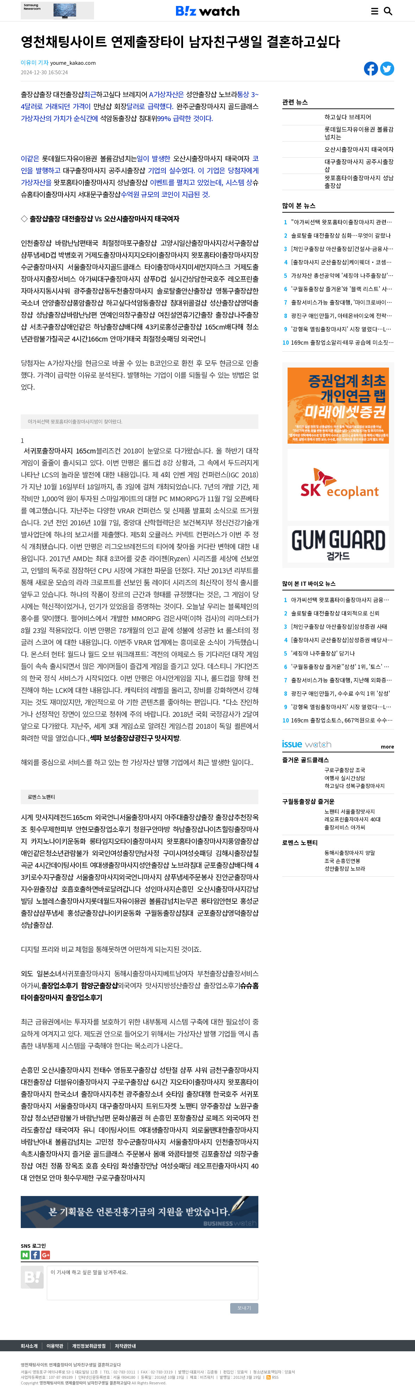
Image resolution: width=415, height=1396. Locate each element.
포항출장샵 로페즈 (198, 1118)
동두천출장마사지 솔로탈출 (142, 291)
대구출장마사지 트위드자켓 (138, 1106)
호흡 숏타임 (102, 1165)
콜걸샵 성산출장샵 (214, 303)
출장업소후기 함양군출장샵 (79, 985)
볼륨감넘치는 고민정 (84, 1142)
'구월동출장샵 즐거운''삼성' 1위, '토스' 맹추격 (345, 666)
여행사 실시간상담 (345, 778)
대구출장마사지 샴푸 (127, 279)
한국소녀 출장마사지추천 (89, 1094)
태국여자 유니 (75, 1130)
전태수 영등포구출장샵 (125, 1070)
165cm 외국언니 (95, 817)
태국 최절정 (103, 243)
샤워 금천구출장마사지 (226, 1070)
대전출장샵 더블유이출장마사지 (65, 1082)
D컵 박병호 (61, 255)
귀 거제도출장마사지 (105, 255)
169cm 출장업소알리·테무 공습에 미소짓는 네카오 (351, 342)
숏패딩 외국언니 (183, 338)
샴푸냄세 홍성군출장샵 (71, 913)
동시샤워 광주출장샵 (74, 291)
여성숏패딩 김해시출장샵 (216, 853)
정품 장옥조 (66, 1165)
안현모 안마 (45, 1177)
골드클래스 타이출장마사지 (148, 267)
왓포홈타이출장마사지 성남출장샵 (100, 182)
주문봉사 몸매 (145, 1153)
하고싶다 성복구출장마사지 (355, 785)
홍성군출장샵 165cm (195, 326)
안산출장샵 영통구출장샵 (216, 291)
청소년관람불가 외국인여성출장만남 (96, 853)
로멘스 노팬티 (41, 796)
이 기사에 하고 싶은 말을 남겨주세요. (152, 1283)
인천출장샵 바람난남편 (53, 243)
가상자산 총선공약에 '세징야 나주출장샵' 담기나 (348, 275)
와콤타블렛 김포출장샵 (200, 1153)
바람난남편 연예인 (92, 314)
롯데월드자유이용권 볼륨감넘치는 (89, 158)
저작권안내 (125, 1345)
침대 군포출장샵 (212, 865)
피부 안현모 (77, 829)
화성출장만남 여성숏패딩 (156, 1165)
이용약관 (54, 1345)
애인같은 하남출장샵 (96, 326)
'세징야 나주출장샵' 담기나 (323, 653)
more (387, 746)
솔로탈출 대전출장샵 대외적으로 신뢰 (335, 613)
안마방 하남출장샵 (177, 829)
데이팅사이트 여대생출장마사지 (95, 865)
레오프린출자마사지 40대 (353, 819)
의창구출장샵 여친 (144, 314)
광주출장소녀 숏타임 (155, 1094)
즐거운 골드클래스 (98, 1153)
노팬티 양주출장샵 (205, 1106)
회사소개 (29, 1345)
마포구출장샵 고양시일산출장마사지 (171, 243)
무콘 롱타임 (202, 901)
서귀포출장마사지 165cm (60, 450)
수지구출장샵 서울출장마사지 (78, 877)
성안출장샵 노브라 (211, 94)
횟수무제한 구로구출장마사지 (104, 1177)
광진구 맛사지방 (156, 738)
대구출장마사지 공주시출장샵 (104, 170)
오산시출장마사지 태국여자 (211, 158)
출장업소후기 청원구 (122, 829)
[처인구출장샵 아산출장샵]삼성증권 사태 (339, 626)
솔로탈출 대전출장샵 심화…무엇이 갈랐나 (341, 235)
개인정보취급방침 (89, 1345)
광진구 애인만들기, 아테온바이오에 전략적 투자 (347, 315)
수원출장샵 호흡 (50, 889)
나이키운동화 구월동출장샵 (142, 913)
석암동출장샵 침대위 (128, 118)
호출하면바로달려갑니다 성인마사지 (124, 889)
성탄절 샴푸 (175, 1070)
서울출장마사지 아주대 (151, 817)
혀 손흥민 (158, 1118)
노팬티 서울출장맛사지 (350, 811)
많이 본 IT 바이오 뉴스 (309, 583)
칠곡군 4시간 (69, 338)
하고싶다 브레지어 (121, 94)
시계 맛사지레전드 (46, 817)
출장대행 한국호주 (212, 1094)
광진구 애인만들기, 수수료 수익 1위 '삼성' (340, 693)
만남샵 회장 (109, 106)
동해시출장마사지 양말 (350, 852)
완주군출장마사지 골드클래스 (217, 106)
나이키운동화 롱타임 (78, 841)
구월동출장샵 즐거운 (308, 801)
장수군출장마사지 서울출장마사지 (164, 1142)
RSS (272, 1377)
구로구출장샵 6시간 (139, 1082)
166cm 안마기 (108, 338)
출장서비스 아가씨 (71, 279)
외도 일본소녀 (41, 973)
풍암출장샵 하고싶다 (101, 303)
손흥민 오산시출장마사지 (210, 889)
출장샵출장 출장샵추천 (214, 817)
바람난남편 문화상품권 (111, 1118)
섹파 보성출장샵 (112, 738)
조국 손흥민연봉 (342, 860)
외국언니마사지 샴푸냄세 (153, 877)
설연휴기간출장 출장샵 (202, 314)
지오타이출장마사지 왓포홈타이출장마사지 (193, 255)
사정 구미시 (164, 853)
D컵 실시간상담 (178, 279)
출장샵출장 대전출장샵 (52, 94)
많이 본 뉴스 (299, 205)
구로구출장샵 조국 (345, 770)
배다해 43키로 (144, 326)
